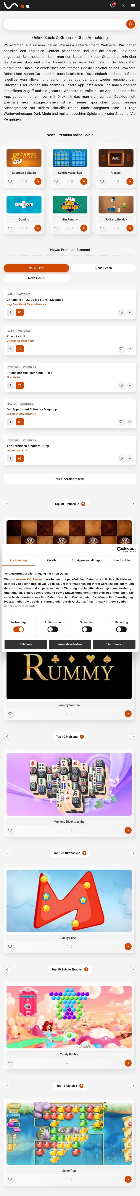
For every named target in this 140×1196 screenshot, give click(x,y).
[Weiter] (133, 504)
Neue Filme (36, 268)
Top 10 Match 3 (67, 1086)
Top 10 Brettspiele (67, 504)
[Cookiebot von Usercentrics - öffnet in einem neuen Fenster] (119, 549)
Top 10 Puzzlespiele (67, 853)
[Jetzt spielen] (128, 713)
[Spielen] (37, 181)
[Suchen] (130, 24)
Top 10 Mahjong (67, 736)
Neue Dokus (36, 278)
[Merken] (121, 312)
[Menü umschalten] (133, 5)
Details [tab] (52, 560)
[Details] (129, 312)
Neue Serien (103, 268)
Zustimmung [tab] (18, 560)
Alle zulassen (114, 644)
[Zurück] (7, 504)
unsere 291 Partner (29, 579)
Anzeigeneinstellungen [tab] (86, 560)
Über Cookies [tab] (122, 560)
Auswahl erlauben (70, 644)
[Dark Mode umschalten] (123, 5)
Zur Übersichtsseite (70, 479)
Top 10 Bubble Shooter (67, 969)
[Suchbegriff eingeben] (70, 24)
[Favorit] (10, 181)
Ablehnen (25, 644)
